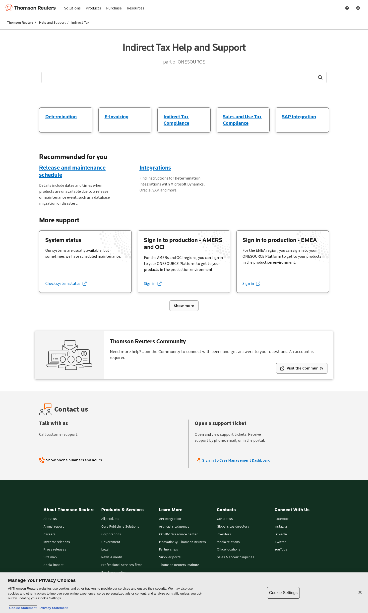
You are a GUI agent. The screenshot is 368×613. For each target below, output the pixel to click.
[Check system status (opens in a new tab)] (65, 284)
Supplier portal (170, 557)
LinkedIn (281, 534)
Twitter (280, 542)
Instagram (282, 526)
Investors (224, 534)
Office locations (228, 549)
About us (50, 519)
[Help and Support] (347, 8)
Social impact (53, 565)
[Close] (360, 592)
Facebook (282, 519)
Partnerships (168, 549)
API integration (170, 519)
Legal (105, 549)
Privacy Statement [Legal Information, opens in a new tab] (53, 608)
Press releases (55, 549)
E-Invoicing (116, 117)
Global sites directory (233, 526)
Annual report (54, 526)
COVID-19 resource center (178, 534)
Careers (50, 534)
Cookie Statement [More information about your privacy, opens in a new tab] (23, 608)
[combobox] (184, 77)
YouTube (281, 549)
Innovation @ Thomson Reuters (182, 542)
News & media (112, 557)
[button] (320, 77)
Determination (61, 117)
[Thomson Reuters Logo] (32, 8)
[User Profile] (358, 8)
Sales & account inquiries (235, 557)
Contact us (225, 519)
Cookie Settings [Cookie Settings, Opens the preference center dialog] (283, 593)
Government (110, 542)
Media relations (228, 542)
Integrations (155, 167)
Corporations (111, 534)
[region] (184, 592)
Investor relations (57, 542)
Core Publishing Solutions (120, 526)
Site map (50, 557)
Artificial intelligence (174, 526)
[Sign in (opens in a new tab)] (152, 284)
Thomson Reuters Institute (179, 565)
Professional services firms (121, 565)
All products (110, 519)
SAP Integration (299, 117)
